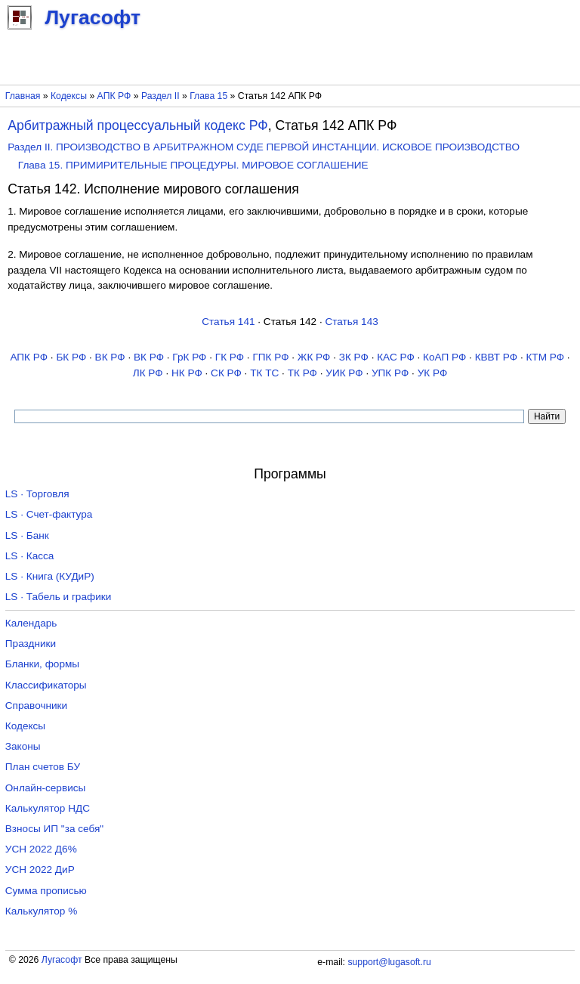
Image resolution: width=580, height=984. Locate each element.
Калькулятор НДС (47, 808)
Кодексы (69, 96)
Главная (23, 96)
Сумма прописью (46, 890)
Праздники (30, 643)
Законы (23, 746)
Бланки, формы (42, 664)
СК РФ (226, 373)
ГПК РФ (270, 357)
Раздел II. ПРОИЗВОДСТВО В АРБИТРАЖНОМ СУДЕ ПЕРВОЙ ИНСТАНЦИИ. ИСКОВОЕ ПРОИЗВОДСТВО (264, 147)
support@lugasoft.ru (388, 962)
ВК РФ (110, 357)
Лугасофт (62, 960)
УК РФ (433, 373)
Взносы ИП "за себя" (54, 828)
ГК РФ (229, 357)
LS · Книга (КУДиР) (49, 576)
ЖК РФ (314, 357)
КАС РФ (396, 357)
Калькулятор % (41, 911)
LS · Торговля (37, 494)
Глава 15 (208, 96)
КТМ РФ (545, 357)
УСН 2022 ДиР (40, 869)
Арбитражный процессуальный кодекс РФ (138, 125)
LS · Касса (29, 556)
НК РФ (186, 373)
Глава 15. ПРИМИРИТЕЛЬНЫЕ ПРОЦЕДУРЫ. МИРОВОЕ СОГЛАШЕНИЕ (193, 165)
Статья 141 (228, 321)
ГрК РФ (189, 357)
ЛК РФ (148, 373)
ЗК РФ (354, 357)
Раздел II (160, 96)
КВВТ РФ (496, 357)
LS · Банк (27, 535)
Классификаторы (46, 685)
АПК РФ (114, 96)
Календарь (31, 623)
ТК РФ (302, 373)
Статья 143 (351, 321)
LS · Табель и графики (58, 596)
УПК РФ (390, 373)
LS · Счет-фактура (49, 514)
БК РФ (71, 357)
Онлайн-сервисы (45, 788)
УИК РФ (343, 373)
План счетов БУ (42, 766)
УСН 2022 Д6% (41, 849)
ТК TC (264, 373)
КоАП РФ (444, 357)
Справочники (36, 705)
